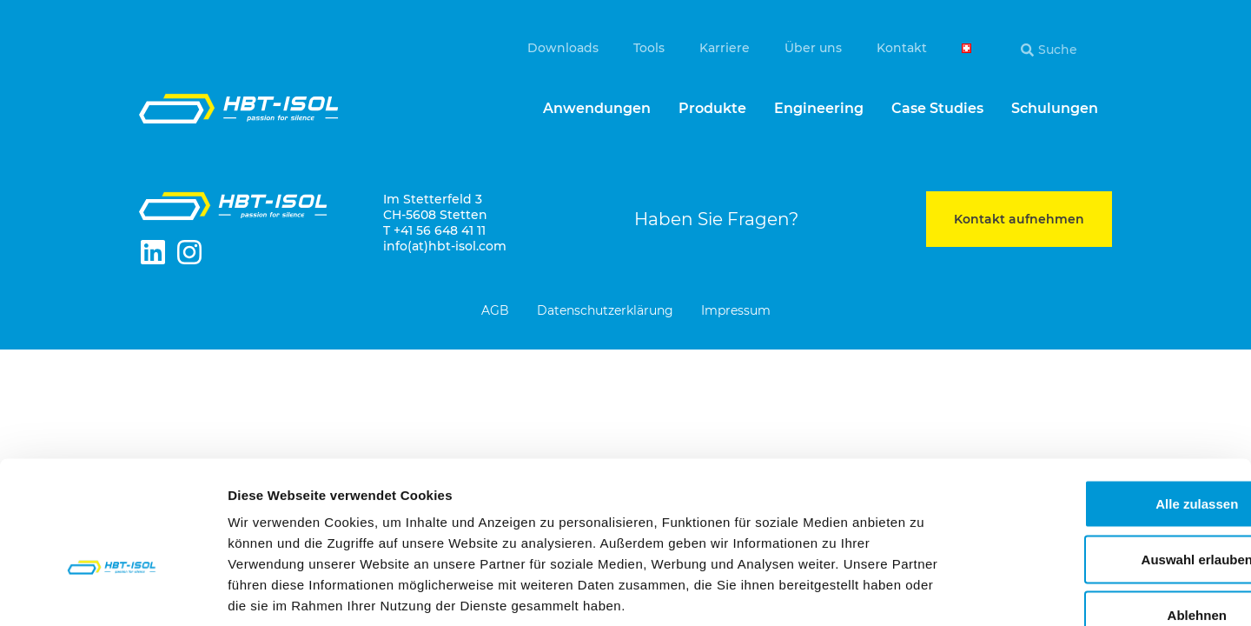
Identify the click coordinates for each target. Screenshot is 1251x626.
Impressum (736, 311)
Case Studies (937, 108)
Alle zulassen (1105, 400)
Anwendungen (597, 108)
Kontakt (902, 48)
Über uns (813, 48)
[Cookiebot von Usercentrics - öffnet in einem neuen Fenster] (112, 592)
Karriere (724, 48)
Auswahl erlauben (1106, 456)
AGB (495, 311)
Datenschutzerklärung (605, 311)
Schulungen (1054, 108)
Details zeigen (924, 591)
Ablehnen (1105, 511)
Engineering (819, 108)
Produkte (712, 108)
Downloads (563, 48)
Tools (649, 48)
